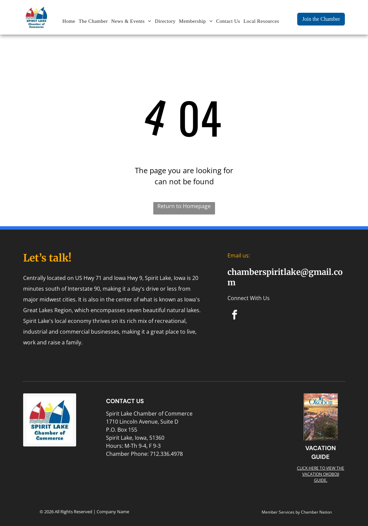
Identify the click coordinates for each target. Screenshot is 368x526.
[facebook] (234, 316)
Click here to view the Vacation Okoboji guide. (320, 474)
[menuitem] (69, 21)
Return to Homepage (184, 206)
